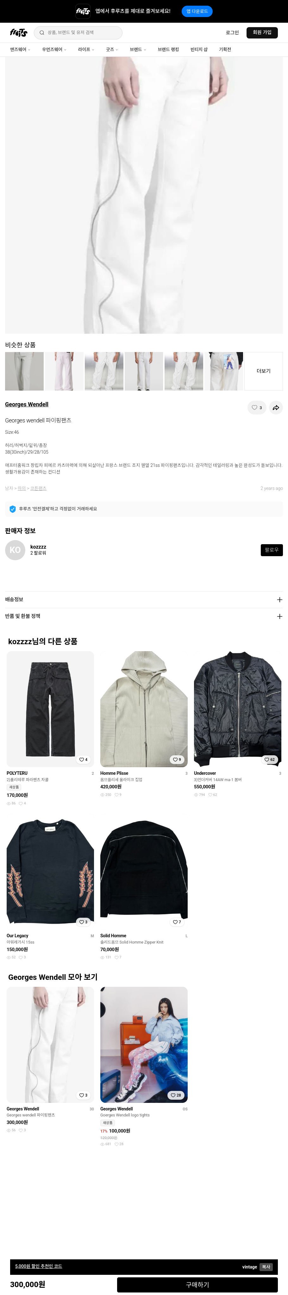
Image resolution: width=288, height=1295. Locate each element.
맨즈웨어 (20, 49)
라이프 (86, 49)
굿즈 (112, 49)
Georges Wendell (26, 404)
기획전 (225, 49)
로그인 (232, 33)
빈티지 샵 (199, 49)
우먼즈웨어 (54, 49)
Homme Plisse (114, 773)
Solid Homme (113, 935)
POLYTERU (17, 773)
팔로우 (272, 550)
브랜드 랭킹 (168, 49)
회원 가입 (262, 32)
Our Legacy (17, 935)
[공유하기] (276, 407)
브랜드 (138, 49)
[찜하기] (256, 408)
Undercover (205, 773)
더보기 (264, 371)
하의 (22, 488)
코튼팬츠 (38, 488)
